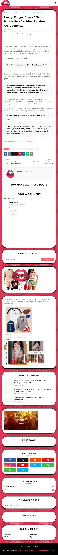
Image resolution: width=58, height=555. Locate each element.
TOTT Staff (29, 171)
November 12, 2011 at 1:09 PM (17, 204)
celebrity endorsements (17, 149)
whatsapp (34, 534)
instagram (9, 537)
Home (5, 12)
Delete (15, 211)
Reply (11, 211)
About (28, 547)
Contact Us (36, 547)
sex (9, 12)
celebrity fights (29, 486)
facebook (8, 534)
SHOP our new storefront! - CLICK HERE (19, 141)
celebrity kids (29, 490)
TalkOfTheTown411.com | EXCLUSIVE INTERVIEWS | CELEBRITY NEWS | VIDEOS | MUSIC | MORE (34, 551)
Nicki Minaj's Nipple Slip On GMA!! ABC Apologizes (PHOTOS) (30, 382)
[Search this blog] (22, 259)
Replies (13, 214)
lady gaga (30, 149)
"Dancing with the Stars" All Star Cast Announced (29, 398)
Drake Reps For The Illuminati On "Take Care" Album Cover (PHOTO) (32, 390)
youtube (34, 537)
